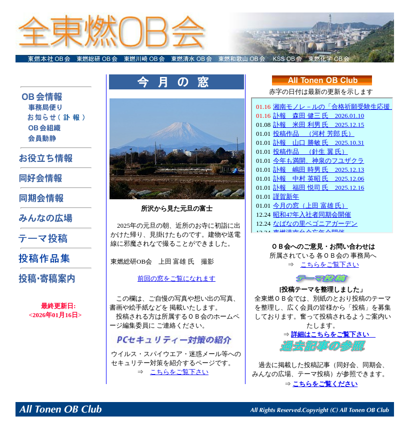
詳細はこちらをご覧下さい (333, 334)
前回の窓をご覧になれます (177, 278)
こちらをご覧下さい (179, 372)
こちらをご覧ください (325, 384)
